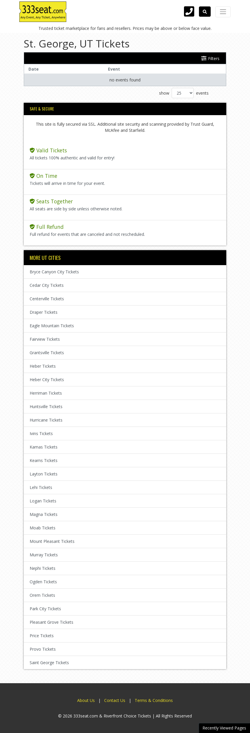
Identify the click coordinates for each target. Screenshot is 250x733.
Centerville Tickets (47, 298)
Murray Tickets (44, 555)
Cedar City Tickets (47, 285)
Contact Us (114, 700)
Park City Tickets (45, 608)
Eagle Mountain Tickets (52, 325)
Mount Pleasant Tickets (52, 541)
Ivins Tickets (41, 433)
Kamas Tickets (44, 447)
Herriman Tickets (46, 393)
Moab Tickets (42, 528)
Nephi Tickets (42, 568)
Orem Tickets (42, 595)
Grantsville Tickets (47, 352)
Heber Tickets (43, 366)
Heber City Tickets (47, 379)
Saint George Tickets (49, 662)
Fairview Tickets (45, 339)
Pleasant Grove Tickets (51, 622)
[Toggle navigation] (223, 11)
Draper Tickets (44, 312)
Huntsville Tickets (46, 406)
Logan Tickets (43, 501)
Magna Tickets (44, 514)
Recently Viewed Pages (224, 728)
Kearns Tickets (44, 460)
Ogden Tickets (43, 581)
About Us (86, 700)
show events (184, 93)
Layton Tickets (44, 474)
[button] (205, 11)
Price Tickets (42, 635)
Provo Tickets (43, 649)
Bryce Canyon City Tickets (54, 272)
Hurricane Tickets (46, 420)
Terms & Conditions (154, 700)
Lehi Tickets (41, 487)
